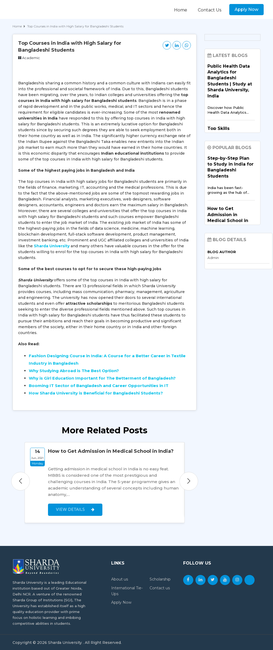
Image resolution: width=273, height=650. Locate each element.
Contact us (160, 587)
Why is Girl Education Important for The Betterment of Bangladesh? (102, 378)
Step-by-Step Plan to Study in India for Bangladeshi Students (230, 167)
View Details (75, 509)
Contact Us (209, 10)
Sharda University (52, 246)
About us (119, 578)
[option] (105, 482)
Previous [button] (20, 480)
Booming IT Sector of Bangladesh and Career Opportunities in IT (98, 385)
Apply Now (246, 9)
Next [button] (188, 480)
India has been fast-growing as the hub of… (228, 190)
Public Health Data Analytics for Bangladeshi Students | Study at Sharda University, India (229, 81)
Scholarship (160, 578)
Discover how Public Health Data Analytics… (228, 109)
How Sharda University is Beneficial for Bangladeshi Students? (96, 393)
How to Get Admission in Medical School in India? (111, 451)
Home (180, 10)
